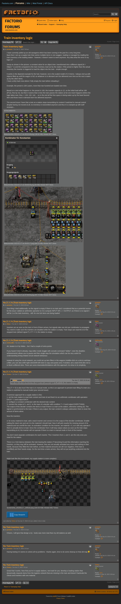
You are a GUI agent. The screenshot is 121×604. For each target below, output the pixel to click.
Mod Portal (37, 3)
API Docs (48, 3)
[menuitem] (52, 20)
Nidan (97, 321)
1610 (100, 379)
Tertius (97, 371)
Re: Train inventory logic (13, 527)
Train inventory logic (18, 37)
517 (100, 348)
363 (100, 329)
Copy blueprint (17, 515)
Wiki (28, 3)
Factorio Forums (13, 24)
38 (100, 54)
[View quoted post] (23, 380)
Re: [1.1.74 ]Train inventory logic (17, 302)
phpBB (54, 596)
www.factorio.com (11, 30)
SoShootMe (98, 340)
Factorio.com (7, 3)
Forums (20, 3)
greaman (98, 46)
